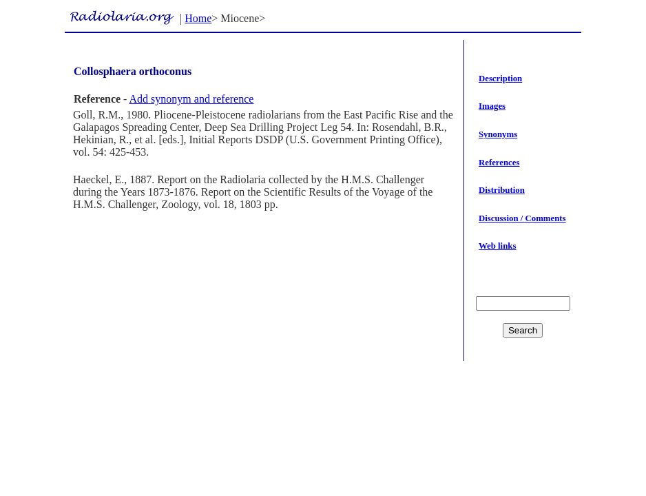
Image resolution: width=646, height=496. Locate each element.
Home (198, 18)
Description (500, 78)
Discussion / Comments (522, 218)
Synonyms (498, 134)
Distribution (502, 190)
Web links (497, 246)
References (499, 162)
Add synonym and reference (191, 99)
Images (492, 106)
